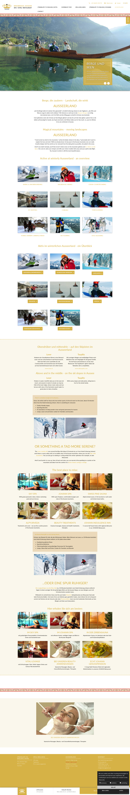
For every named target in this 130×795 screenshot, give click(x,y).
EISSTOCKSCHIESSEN (64, 301)
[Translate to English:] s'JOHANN (100, 7)
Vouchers (19, 765)
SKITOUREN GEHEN (64, 328)
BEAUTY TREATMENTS (65, 522)
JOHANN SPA (65, 493)
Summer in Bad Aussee (71, 760)
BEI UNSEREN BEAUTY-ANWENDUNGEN (65, 662)
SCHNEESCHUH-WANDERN (64, 272)
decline (121, 790)
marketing (123, 783)
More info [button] (102, 779)
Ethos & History (21, 763)
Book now (108, 3)
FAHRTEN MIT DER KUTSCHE (32, 328)
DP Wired (127, 793)
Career (118, 3)
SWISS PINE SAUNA (97, 493)
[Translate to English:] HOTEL (48, 7)
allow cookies (105, 790)
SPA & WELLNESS (80, 7)
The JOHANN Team (22, 761)
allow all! (113, 787)
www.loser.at (49, 368)
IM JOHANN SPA (65, 632)
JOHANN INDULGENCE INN (97, 522)
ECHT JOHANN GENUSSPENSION (97, 662)
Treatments (36, 762)
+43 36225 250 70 (95, 3)
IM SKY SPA (32, 632)
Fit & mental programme (39, 764)
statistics (113, 783)
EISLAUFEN (32, 301)
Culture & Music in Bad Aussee (72, 767)
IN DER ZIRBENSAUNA (97, 632)
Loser (48, 378)
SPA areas (35, 760)
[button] (105, 83)
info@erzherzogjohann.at (104, 768)
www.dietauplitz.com (81, 368)
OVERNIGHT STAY (66, 7)
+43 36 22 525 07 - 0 (103, 766)
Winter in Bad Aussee (71, 762)
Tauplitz (81, 378)
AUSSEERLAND (119, 7)
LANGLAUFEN (97, 273)
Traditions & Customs (71, 764)
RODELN (96, 301)
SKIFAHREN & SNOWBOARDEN (32, 272)
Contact (40, 11)
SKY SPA (33, 493)
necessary (103, 783)
